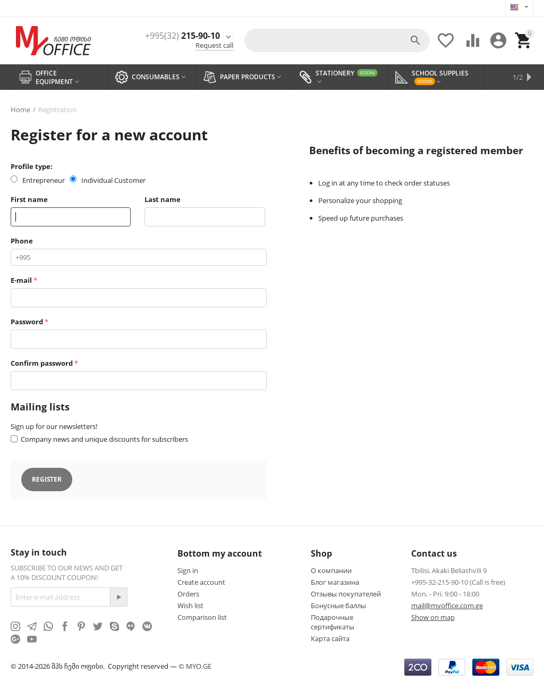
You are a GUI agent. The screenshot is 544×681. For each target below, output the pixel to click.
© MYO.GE (194, 666)
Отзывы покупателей (346, 594)
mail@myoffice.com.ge (447, 605)
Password (27, 321)
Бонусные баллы (338, 605)
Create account (201, 582)
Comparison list (202, 617)
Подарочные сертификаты (332, 622)
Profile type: (32, 166)
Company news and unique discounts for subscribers (104, 439)
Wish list (190, 605)
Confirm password (42, 363)
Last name (162, 199)
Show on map (433, 617)
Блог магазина (335, 582)
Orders (188, 594)
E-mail (21, 280)
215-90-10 (182, 36)
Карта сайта (330, 638)
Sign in (187, 570)
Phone (22, 241)
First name (29, 199)
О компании (331, 570)
